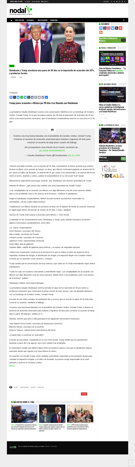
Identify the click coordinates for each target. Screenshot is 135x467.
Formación (53, 20)
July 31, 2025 (74, 155)
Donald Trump (41, 387)
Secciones (30, 20)
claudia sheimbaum (24, 387)
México (12, 66)
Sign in (106, 1)
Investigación (42, 20)
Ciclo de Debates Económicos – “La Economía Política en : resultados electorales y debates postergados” (112, 71)
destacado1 (33, 387)
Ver (123, 158)
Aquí (123, 39)
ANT (101, 80)
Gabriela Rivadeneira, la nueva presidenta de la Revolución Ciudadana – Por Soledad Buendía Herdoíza (111, 149)
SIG (105, 80)
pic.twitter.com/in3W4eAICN (52, 150)
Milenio (12, 366)
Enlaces (27, 1)
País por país (19, 20)
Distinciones (36, 1)
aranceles (16, 387)
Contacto (44, 1)
